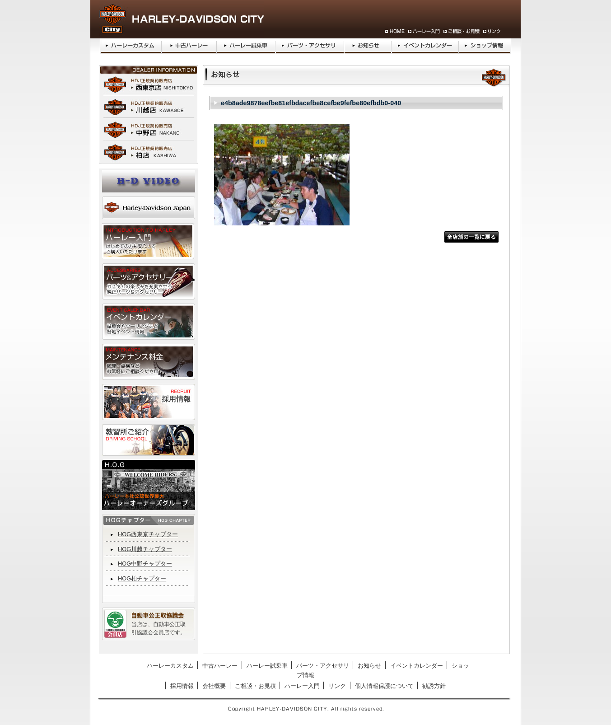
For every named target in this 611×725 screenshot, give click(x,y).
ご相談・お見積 (255, 686)
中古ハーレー (220, 665)
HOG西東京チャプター (148, 534)
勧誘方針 (434, 686)
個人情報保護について (384, 686)
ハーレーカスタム (170, 665)
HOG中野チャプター (145, 563)
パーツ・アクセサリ (322, 665)
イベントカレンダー (416, 665)
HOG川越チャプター (145, 549)
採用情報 (182, 686)
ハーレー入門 (302, 686)
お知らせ (369, 665)
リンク (337, 686)
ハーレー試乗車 (267, 665)
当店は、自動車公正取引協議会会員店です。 (158, 628)
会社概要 (214, 686)
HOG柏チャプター (142, 578)
